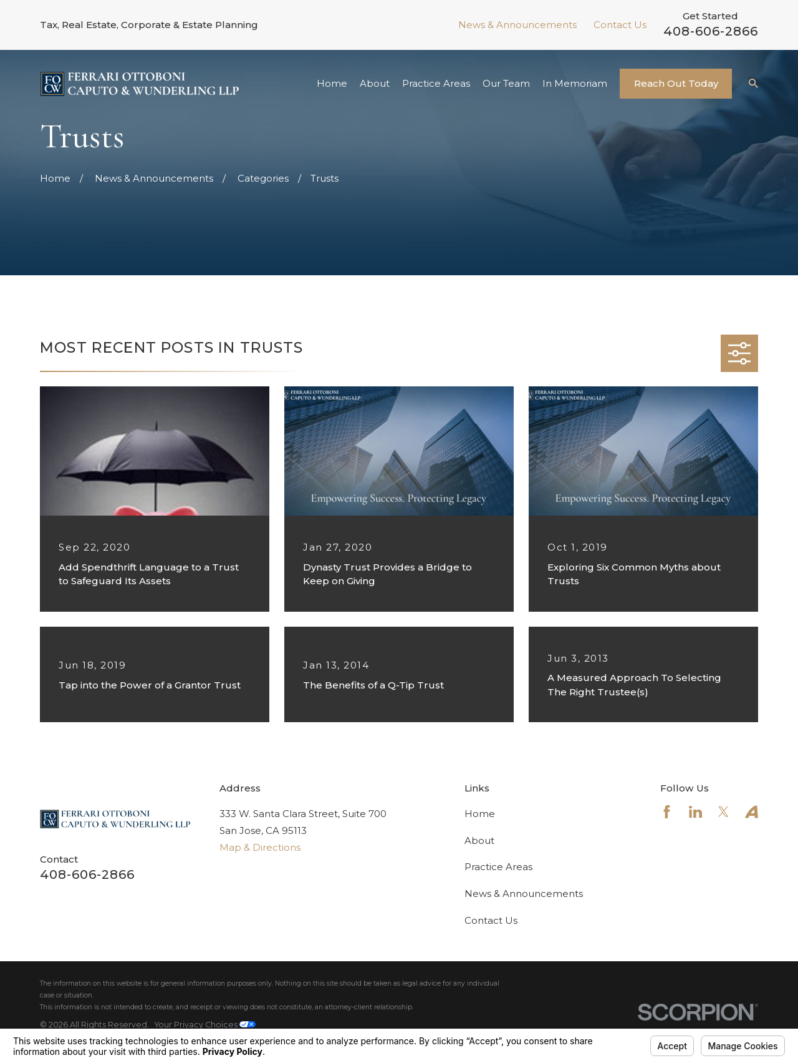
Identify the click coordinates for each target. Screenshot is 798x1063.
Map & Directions (259, 847)
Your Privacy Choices (205, 1024)
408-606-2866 (710, 31)
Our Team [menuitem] (506, 83)
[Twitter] (723, 811)
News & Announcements (517, 25)
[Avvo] (751, 811)
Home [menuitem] (332, 83)
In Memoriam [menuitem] (574, 83)
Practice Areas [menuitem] (436, 83)
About (479, 840)
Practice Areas (498, 867)
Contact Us (620, 25)
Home (479, 814)
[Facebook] (666, 811)
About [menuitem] (375, 83)
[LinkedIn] (695, 811)
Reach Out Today (676, 83)
